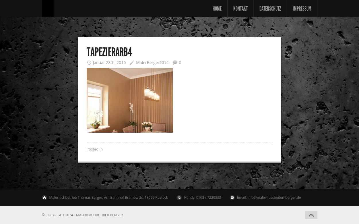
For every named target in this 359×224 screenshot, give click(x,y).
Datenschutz (270, 8)
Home (217, 8)
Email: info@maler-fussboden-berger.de (269, 197)
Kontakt (240, 8)
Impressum (302, 8)
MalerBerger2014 (152, 62)
